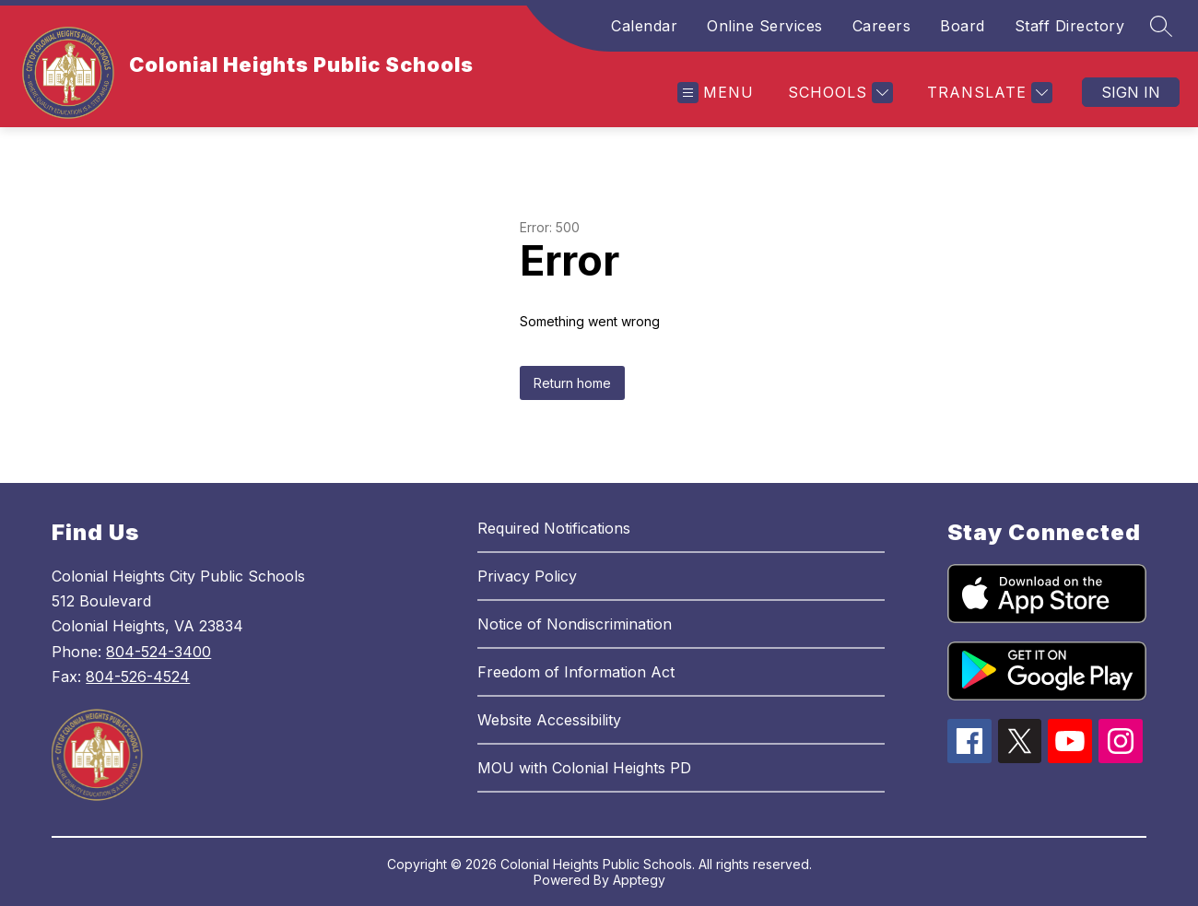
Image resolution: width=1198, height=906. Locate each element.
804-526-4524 (138, 676)
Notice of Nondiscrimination (574, 624)
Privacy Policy (527, 576)
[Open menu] (715, 92)
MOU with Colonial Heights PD (584, 768)
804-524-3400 (158, 651)
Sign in (1130, 92)
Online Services (765, 26)
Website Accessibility (549, 720)
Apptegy (639, 880)
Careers (881, 26)
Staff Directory (1070, 26)
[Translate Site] (987, 92)
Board (962, 26)
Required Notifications (553, 528)
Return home (572, 383)
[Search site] (1161, 26)
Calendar (644, 26)
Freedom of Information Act (576, 672)
